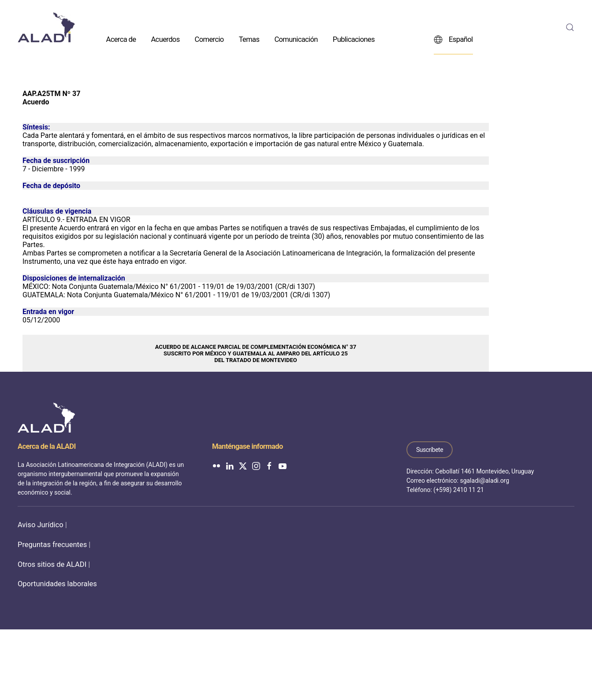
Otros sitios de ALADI (52, 564)
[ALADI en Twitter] (242, 465)
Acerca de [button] (121, 39)
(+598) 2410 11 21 (458, 489)
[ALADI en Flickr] (216, 465)
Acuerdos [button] (165, 39)
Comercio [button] (209, 39)
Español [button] (453, 39)
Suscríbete (429, 449)
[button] (570, 27)
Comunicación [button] (295, 39)
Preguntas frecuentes (52, 544)
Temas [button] (249, 39)
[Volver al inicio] (46, 27)
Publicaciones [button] (354, 39)
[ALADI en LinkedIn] (229, 465)
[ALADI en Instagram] (256, 465)
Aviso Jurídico (40, 525)
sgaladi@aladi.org (484, 480)
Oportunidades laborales (57, 584)
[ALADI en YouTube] (282, 465)
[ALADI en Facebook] (269, 465)
